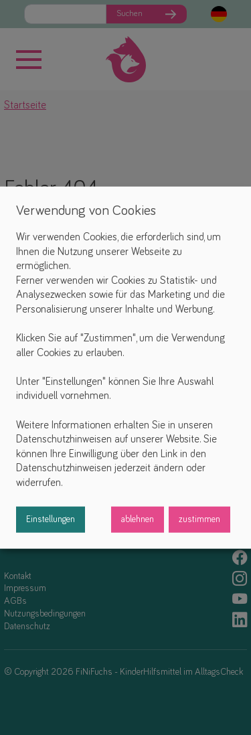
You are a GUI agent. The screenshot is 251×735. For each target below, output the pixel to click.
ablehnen (137, 518)
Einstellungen (50, 518)
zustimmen (199, 518)
